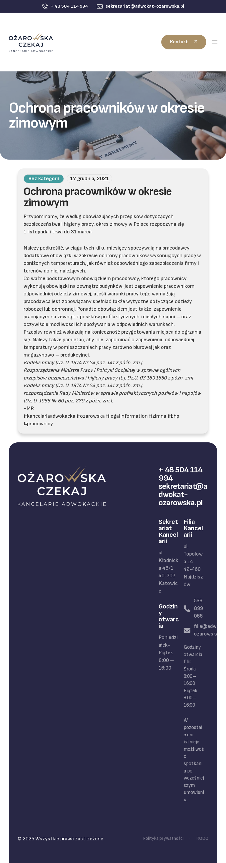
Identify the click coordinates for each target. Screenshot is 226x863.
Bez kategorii (44, 178)
